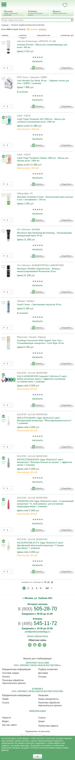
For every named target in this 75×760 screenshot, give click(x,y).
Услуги (5, 702)
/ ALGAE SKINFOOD (37, 373)
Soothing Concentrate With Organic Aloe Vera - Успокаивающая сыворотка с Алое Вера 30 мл (40, 341)
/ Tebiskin (29, 301)
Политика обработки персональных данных (14, 681)
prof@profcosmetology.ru (37, 632)
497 (47, 588)
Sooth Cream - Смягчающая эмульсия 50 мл (39, 304)
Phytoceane (22, 337)
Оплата (6, 676)
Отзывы (42, 676)
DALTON (21, 373)
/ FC (31, 193)
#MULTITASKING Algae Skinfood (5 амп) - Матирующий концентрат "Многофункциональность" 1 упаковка (44, 420)
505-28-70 (37, 609)
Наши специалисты (48, 699)
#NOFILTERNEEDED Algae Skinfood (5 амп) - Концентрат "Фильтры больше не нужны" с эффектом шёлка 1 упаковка (44, 462)
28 (48, 582)
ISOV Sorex (22, 77)
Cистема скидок (10, 673)
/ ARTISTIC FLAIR (47, 41)
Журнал (62, 12)
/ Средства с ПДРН (38, 77)
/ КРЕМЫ (35, 229)
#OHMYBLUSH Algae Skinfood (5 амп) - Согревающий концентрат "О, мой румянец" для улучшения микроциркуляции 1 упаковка (45, 504)
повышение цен (43, 35)
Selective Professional (27, 41)
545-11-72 (37, 623)
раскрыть (37, 61)
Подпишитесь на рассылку (37, 731)
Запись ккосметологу (53, 5)
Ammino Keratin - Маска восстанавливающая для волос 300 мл (42, 46)
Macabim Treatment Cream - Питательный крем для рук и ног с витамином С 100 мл (45, 198)
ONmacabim (23, 193)
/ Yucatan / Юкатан (37, 337)
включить (42, 29)
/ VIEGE (27, 115)
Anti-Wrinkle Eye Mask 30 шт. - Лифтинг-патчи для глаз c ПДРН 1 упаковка (43, 82)
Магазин (13, 13)
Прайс (5, 699)
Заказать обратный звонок (37, 636)
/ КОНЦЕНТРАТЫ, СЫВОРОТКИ (47, 265)
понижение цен (67, 35)
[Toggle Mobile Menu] (3, 5)
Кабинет (59, 5)
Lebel (19, 115)
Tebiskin (21, 301)
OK (37, 756)
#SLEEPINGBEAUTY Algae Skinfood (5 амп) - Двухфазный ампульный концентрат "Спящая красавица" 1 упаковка (40, 545)
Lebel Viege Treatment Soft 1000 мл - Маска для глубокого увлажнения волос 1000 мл (41, 120)
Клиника (38, 13)
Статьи (42, 717)
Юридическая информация (16, 669)
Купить (39, 68)
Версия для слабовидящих (37, 658)
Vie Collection (23, 229)
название (23, 35)
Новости (6, 717)
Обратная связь (38, 640)
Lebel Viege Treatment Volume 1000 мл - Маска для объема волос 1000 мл (42, 159)
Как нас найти (9, 725)
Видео (5, 721)
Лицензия (43, 695)
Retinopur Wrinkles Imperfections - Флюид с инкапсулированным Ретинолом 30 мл (39, 270)
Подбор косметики (47, 669)
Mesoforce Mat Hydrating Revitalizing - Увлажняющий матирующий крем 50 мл (44, 234)
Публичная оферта (48, 726)
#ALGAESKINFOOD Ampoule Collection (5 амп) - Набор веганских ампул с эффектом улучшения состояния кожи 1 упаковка (42, 379)
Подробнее (66, 68)
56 (52, 582)
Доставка (43, 673)
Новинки (4, 35)
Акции (41, 721)
